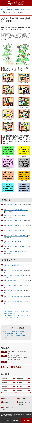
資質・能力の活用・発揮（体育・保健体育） (16, 215)
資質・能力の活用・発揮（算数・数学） (15, 230)
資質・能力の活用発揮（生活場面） (13, 296)
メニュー (6, 420)
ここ (5, 38)
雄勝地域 (19, 390)
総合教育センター (25, 9)
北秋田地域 (20, 378)
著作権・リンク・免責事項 (24, 403)
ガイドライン (22, 398)
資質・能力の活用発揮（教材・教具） (14, 275)
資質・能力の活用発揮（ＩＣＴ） (13, 280)
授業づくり (5, 11)
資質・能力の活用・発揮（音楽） (13, 205)
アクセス (6, 367)
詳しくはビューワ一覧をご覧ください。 (15, 315)
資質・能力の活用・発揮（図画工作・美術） (16, 210)
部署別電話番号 (18, 367)
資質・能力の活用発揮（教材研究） (13, 270)
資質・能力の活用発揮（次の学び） (13, 285)
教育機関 (17, 9)
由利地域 (4, 386)
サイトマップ (6, 398)
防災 (28, 420)
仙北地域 (19, 386)
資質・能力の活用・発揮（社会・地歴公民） (16, 251)
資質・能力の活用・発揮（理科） (13, 225)
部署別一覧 (9, 9)
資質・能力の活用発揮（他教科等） (13, 291)
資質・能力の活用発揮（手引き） (13, 265)
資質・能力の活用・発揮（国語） (13, 241)
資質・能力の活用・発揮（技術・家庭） (15, 246)
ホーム (2, 9)
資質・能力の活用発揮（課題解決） (13, 301)
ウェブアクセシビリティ (8, 408)
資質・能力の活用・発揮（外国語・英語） (15, 236)
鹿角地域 (4, 378)
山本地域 (4, 382)
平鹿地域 (4, 390)
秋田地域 (19, 382)
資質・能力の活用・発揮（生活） (13, 220)
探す (17, 420)
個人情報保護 (6, 402)
